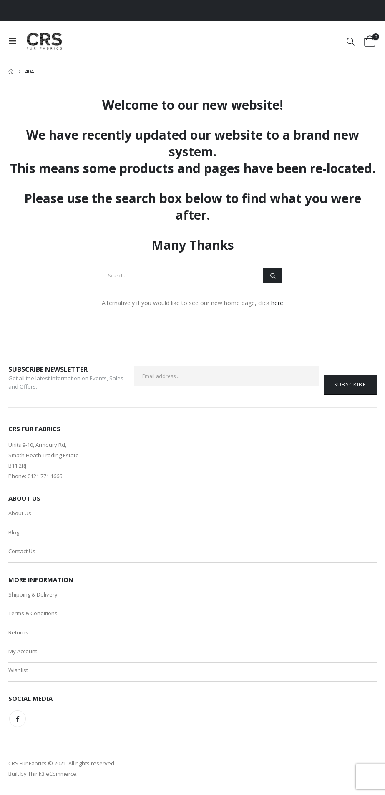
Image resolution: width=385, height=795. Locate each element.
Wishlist (18, 672)
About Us (19, 513)
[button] (15, 41)
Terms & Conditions (33, 614)
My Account (22, 653)
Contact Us (21, 551)
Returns (18, 633)
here (277, 303)
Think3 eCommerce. (53, 776)
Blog (13, 532)
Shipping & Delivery (33, 595)
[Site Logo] (45, 41)
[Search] (272, 275)
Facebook (17, 721)
